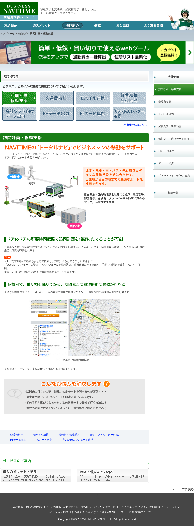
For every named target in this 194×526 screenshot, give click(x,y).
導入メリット (41, 25)
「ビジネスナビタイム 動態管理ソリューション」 (152, 507)
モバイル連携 (93, 98)
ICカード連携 (93, 114)
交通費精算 (56, 98)
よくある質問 (165, 25)
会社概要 (17, 507)
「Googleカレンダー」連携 (129, 114)
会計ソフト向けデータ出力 (19, 114)
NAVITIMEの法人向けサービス (99, 507)
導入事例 (122, 25)
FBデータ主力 (56, 114)
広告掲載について (140, 512)
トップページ (7, 33)
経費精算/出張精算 (129, 98)
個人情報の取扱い (37, 507)
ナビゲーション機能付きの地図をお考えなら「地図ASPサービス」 (85, 512)
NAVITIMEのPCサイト (64, 507)
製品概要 (12, 25)
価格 (97, 25)
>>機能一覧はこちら (135, 124)
